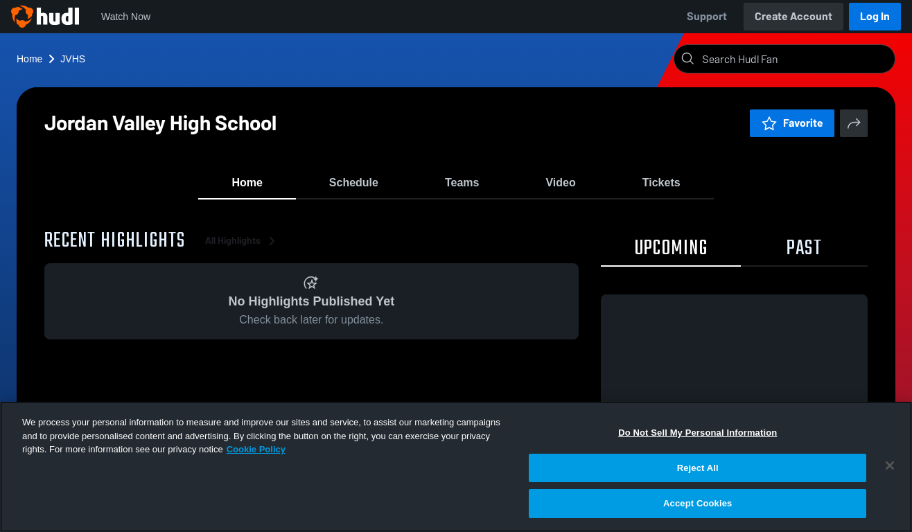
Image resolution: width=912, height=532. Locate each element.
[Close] (890, 465)
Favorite (792, 123)
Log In (875, 16)
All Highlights (242, 249)
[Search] (795, 59)
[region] (456, 467)
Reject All (698, 468)
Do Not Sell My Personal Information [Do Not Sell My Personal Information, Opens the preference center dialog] (697, 432)
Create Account (793, 16)
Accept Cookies (697, 503)
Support (707, 16)
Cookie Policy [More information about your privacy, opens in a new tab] (256, 449)
